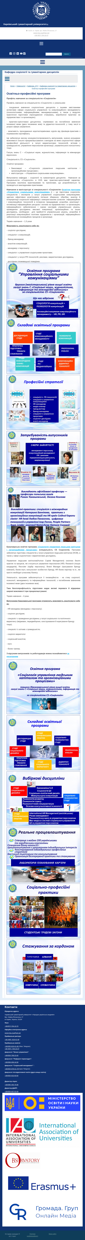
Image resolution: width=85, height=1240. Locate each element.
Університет (21, 86)
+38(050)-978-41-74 (11, 1069)
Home (12, 86)
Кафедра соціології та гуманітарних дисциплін (57, 86)
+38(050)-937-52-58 (11, 1091)
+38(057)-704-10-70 (11, 1026)
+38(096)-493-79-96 (11, 1085)
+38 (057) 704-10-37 (41, 35)
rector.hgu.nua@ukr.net (41, 33)
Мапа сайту (52, 1234)
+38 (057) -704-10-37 (12, 1049)
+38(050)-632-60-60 (11, 1076)
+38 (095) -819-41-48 (12, 1039)
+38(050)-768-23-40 (11, 1055)
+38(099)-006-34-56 (11, 1062)
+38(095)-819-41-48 (12, 1046)
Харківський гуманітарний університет (25, 24)
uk (47, 24)
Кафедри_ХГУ (32, 86)
